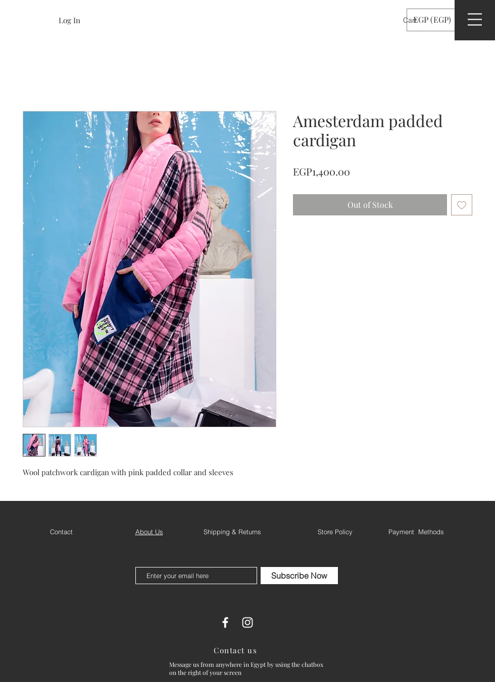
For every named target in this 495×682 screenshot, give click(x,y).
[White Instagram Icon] (247, 622)
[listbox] (439, 20)
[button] (416, 20)
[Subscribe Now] (299, 575)
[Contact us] (236, 650)
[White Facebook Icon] (225, 622)
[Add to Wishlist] (461, 204)
